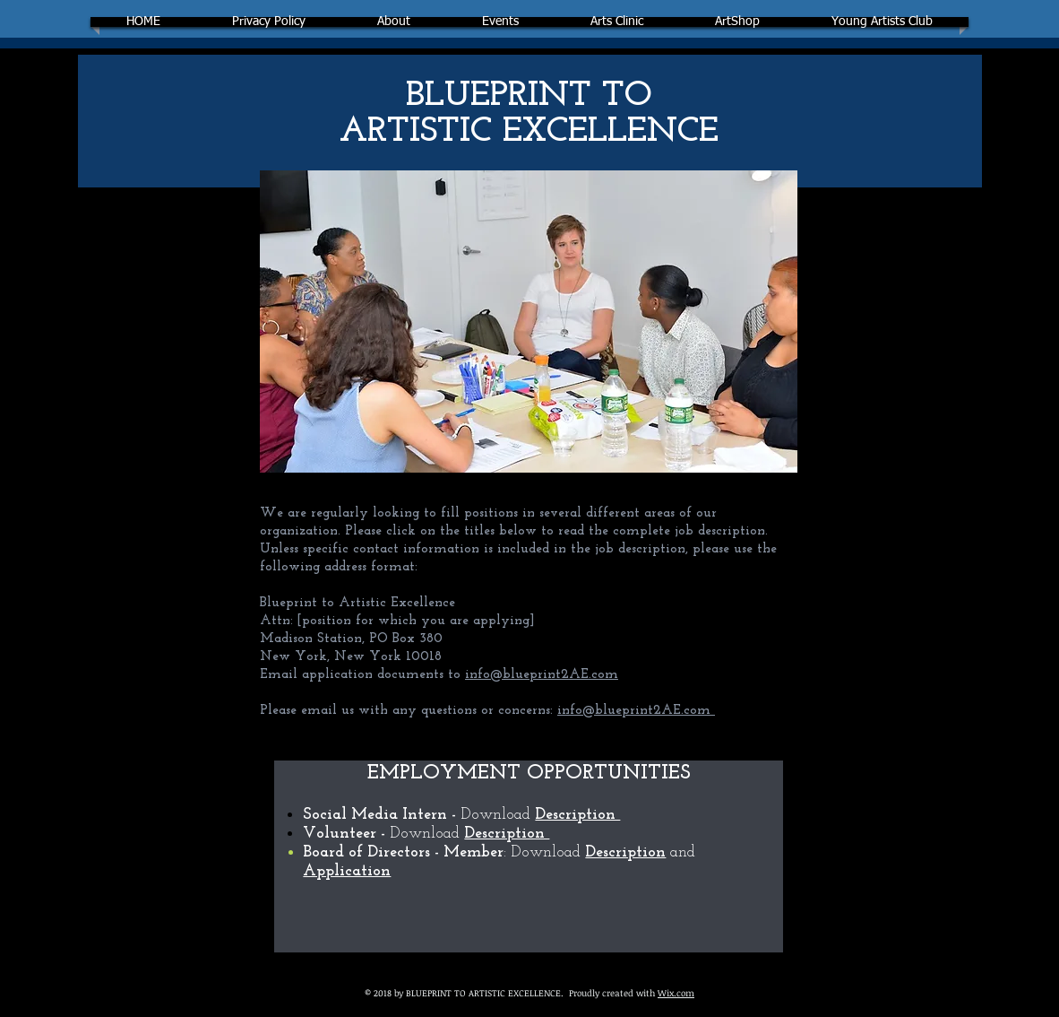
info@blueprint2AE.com (541, 675)
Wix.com (676, 993)
